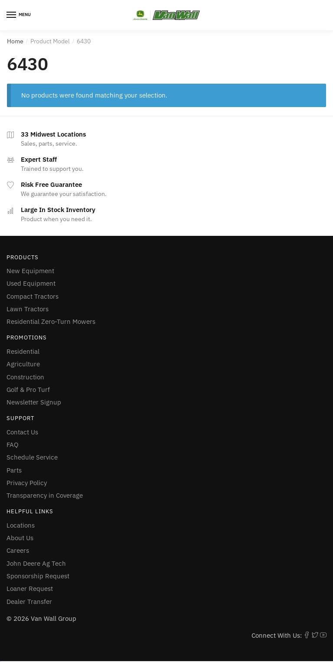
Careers (18, 550)
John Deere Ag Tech (36, 563)
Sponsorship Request (38, 576)
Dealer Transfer (29, 601)
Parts (14, 470)
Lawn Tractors (28, 309)
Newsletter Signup (34, 402)
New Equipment (30, 271)
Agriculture (23, 364)
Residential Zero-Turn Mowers (51, 321)
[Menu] (20, 15)
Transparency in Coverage (45, 495)
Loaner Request (30, 588)
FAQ (13, 444)
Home (15, 41)
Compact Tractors (33, 296)
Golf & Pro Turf (28, 389)
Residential (23, 351)
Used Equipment (31, 283)
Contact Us (22, 432)
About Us (20, 538)
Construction (25, 377)
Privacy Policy (27, 483)
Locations (21, 525)
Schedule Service (32, 457)
